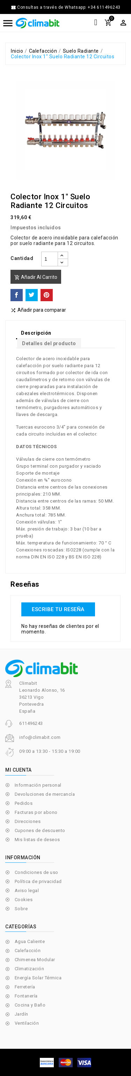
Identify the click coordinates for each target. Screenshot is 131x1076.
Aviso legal (27, 890)
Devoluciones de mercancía (45, 794)
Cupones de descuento (40, 830)
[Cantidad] (49, 259)
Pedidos (24, 803)
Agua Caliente (30, 941)
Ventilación (27, 1023)
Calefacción (28, 950)
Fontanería (26, 996)
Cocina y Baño (30, 1005)
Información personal (38, 785)
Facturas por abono (36, 812)
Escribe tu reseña (58, 609)
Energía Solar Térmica (38, 977)
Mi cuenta (18, 770)
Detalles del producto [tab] (49, 343)
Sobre (21, 908)
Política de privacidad (38, 881)
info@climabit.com (40, 737)
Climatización (29, 968)
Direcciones (28, 821)
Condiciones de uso (36, 872)
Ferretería (25, 986)
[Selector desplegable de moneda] (123, 22)
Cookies (24, 899)
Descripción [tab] (36, 333)
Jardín (21, 1014)
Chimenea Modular (35, 959)
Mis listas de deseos (37, 839)
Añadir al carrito (35, 277)
